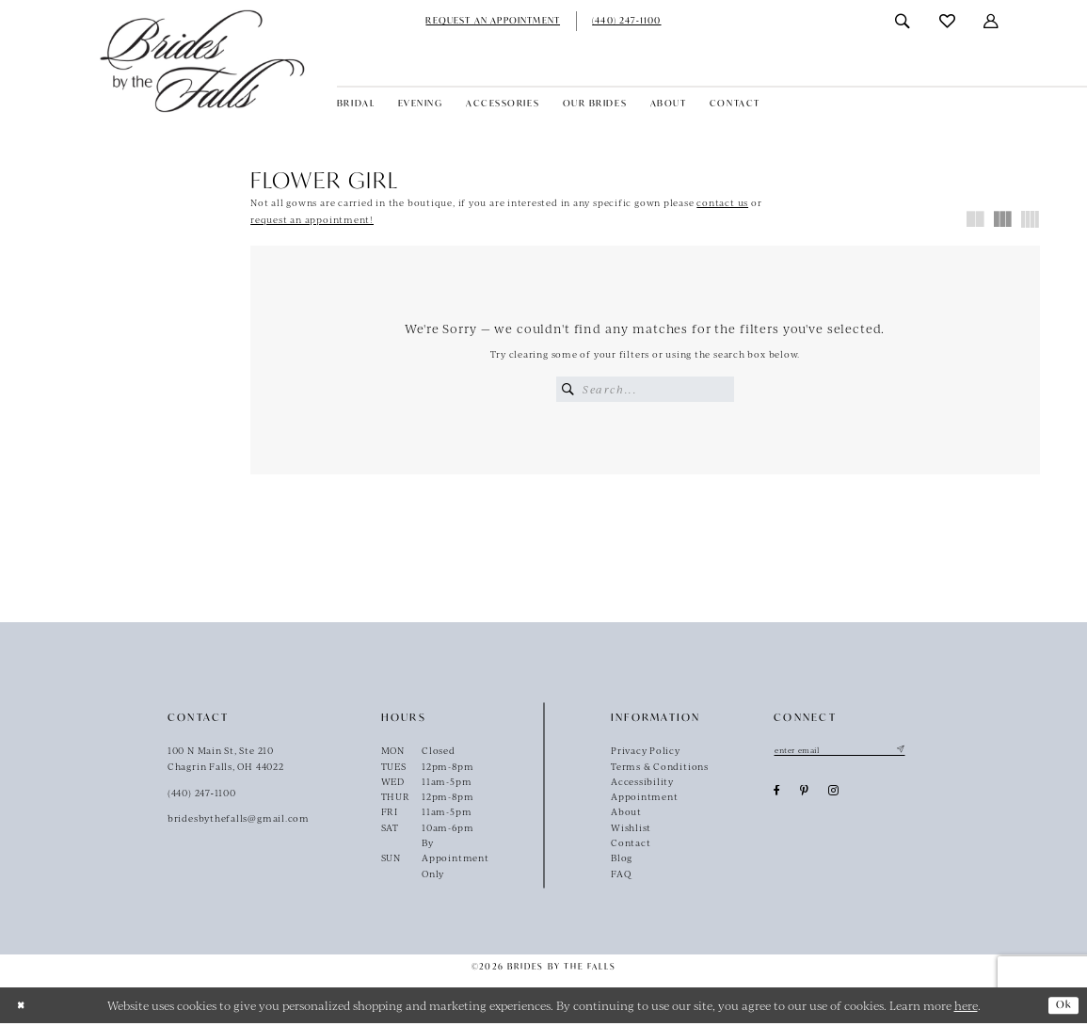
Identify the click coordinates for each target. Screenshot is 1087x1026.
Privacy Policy (645, 753)
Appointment (645, 799)
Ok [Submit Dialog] (1062, 1008)
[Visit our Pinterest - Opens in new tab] (804, 795)
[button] (992, 21)
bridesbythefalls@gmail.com (239, 820)
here (966, 1008)
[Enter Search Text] (645, 389)
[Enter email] (846, 753)
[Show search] (903, 21)
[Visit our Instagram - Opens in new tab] (833, 795)
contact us (722, 202)
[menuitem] (492, 21)
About (626, 814)
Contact (630, 845)
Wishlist (631, 830)
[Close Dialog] (21, 1007)
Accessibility (642, 784)
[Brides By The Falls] (202, 60)
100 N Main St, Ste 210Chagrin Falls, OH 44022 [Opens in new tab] (226, 760)
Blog (621, 860)
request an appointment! (312, 219)
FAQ (621, 876)
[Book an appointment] (492, 21)
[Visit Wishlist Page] (947, 21)
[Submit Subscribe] (912, 753)
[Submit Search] (569, 389)
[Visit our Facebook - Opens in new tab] (777, 795)
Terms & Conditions (660, 768)
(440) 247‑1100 (202, 794)
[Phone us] (627, 21)
